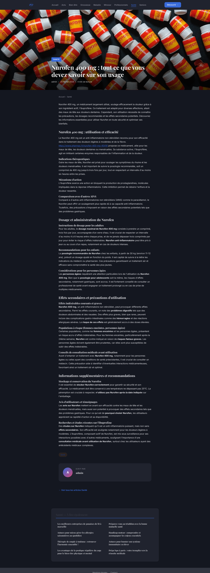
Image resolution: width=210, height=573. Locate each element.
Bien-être (73, 5)
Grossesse (85, 5)
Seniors (142, 5)
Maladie (97, 5)
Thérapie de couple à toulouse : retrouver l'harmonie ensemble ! (76, 543)
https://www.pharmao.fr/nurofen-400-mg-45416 (83, 145)
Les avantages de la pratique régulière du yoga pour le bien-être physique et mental (79, 552)
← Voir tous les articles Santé (73, 490)
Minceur (107, 5)
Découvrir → (173, 5)
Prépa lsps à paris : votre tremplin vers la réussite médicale (128, 552)
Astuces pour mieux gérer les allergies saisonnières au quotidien (75, 534)
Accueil (55, 5)
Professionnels (121, 5)
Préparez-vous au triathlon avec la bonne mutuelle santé (128, 525)
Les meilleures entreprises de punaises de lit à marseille (79, 525)
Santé (133, 5)
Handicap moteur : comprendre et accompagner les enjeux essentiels (125, 534)
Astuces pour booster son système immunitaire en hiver (124, 543)
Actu (64, 5)
